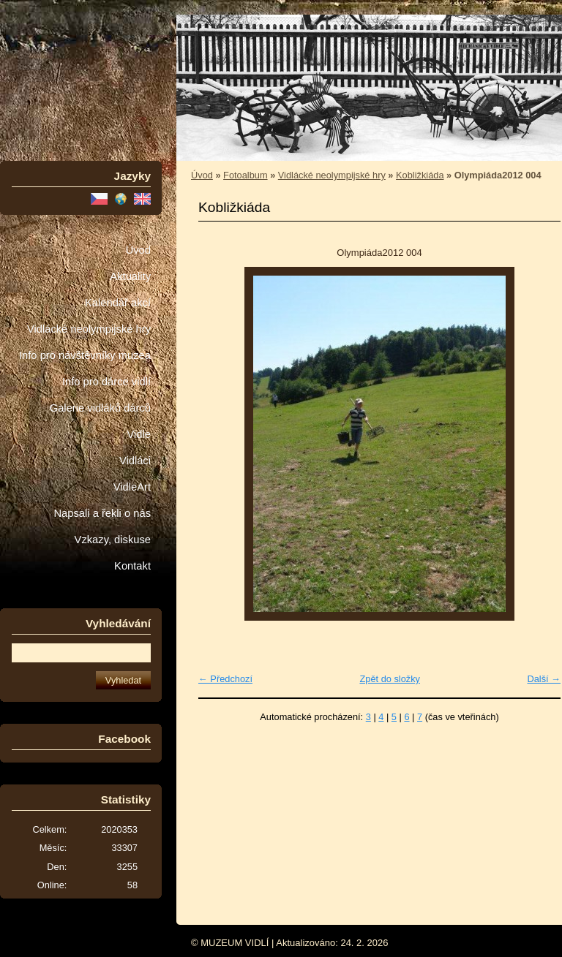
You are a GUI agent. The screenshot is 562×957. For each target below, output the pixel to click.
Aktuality (130, 276)
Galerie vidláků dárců (100, 408)
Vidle (139, 434)
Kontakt (132, 566)
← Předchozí (225, 678)
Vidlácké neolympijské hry (89, 329)
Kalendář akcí (118, 303)
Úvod (138, 250)
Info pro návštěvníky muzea (85, 355)
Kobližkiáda (419, 175)
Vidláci (135, 460)
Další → (544, 678)
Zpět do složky (389, 678)
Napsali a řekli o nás (102, 513)
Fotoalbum (245, 175)
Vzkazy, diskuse (113, 539)
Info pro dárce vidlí (106, 381)
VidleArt (132, 487)
